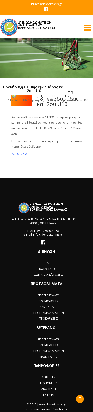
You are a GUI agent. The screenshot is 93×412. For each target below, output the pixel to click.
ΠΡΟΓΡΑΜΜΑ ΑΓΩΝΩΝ (48, 313)
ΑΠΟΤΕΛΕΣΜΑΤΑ (48, 295)
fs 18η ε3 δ (19, 154)
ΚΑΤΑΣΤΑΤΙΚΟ (48, 269)
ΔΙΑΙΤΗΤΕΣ (48, 377)
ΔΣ (48, 263)
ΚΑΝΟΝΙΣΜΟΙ (48, 307)
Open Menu (87, 28)
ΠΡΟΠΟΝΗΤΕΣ (48, 383)
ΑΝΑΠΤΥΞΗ (48, 389)
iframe (63, 409)
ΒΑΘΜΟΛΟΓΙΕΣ (49, 301)
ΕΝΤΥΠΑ (48, 395)
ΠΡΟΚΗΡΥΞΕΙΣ (48, 318)
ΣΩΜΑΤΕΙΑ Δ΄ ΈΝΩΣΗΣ (48, 274)
